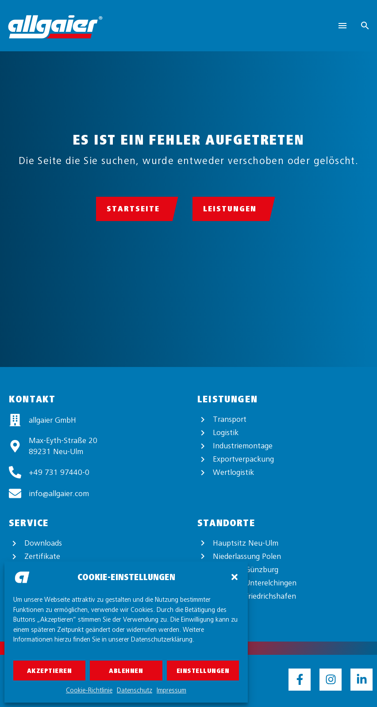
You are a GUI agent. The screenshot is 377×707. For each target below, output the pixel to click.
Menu (342, 25)
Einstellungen (203, 670)
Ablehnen (126, 670)
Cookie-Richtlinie (89, 690)
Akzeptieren (49, 670)
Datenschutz (134, 690)
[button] (234, 577)
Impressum (171, 690)
